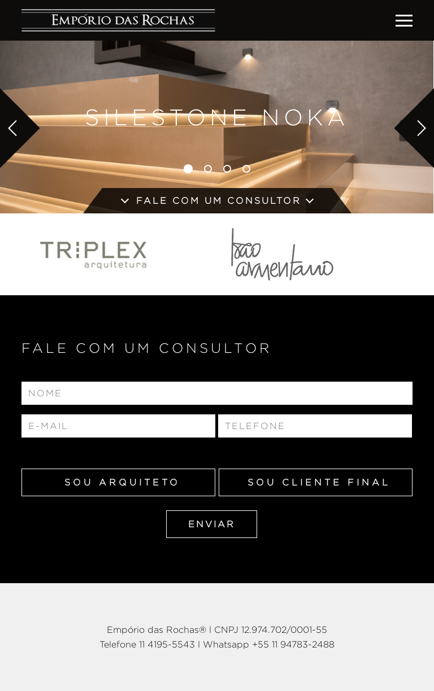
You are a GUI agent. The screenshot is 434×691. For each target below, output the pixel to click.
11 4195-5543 (167, 644)
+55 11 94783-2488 (293, 644)
